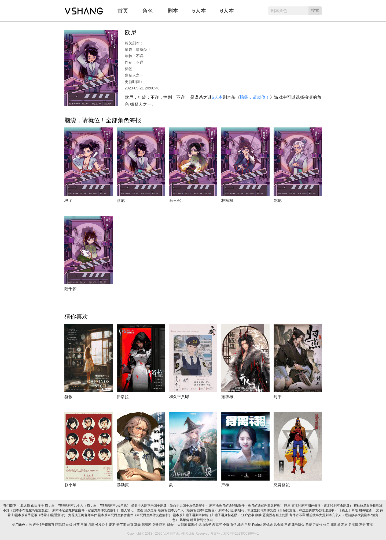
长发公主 (102, 525)
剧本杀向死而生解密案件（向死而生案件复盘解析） (135, 515)
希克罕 (217, 525)
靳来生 (172, 525)
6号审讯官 (47, 525)
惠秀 (362, 525)
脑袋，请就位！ (255, 97)
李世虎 (336, 525)
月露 (91, 525)
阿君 (163, 525)
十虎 (376, 510)
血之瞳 (25, 505)
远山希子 (205, 525)
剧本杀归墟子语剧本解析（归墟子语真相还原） (207, 515)
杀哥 (309, 525)
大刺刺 (182, 525)
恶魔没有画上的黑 (276, 515)
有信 (233, 525)
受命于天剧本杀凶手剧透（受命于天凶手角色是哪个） (170, 505)
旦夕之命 (151, 510)
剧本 (172, 11)
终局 (287, 505)
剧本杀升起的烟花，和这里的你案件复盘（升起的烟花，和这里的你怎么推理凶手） (278, 510)
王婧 (288, 525)
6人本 (227, 11)
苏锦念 (268, 525)
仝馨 (226, 525)
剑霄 (130, 525)
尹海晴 (353, 525)
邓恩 (344, 525)
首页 (122, 11)
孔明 (248, 525)
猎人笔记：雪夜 (132, 510)
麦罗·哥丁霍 (118, 525)
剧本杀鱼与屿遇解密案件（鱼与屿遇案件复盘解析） (246, 505)
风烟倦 (185, 520)
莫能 (137, 525)
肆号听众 (298, 525)
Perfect (257, 525)
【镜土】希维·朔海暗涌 (356, 510)
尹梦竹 (318, 525)
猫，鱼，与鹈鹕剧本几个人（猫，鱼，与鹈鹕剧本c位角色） (88, 505)
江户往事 (248, 515)
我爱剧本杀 (83, 9)
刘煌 (69, 525)
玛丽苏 (147, 525)
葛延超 (193, 525)
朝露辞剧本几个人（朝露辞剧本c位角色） (188, 510)
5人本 (199, 11)
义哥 (155, 525)
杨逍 (241, 525)
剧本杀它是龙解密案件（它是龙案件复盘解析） (86, 510)
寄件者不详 (297, 515)
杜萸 (76, 525)
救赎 (258, 515)
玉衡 (84, 525)
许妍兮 (34, 525)
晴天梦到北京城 (202, 520)
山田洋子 (38, 505)
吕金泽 (279, 525)
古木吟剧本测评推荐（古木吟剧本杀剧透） (323, 505)
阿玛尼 (60, 525)
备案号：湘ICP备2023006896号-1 (234, 533)
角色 (147, 11)
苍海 (370, 525)
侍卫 (326, 525)
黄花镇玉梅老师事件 (83, 515)
